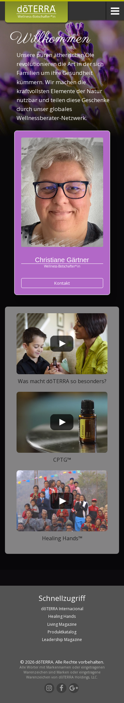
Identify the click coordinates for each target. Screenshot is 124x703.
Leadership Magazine (62, 639)
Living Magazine (62, 624)
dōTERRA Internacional (62, 609)
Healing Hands (62, 616)
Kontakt (62, 283)
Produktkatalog (62, 632)
